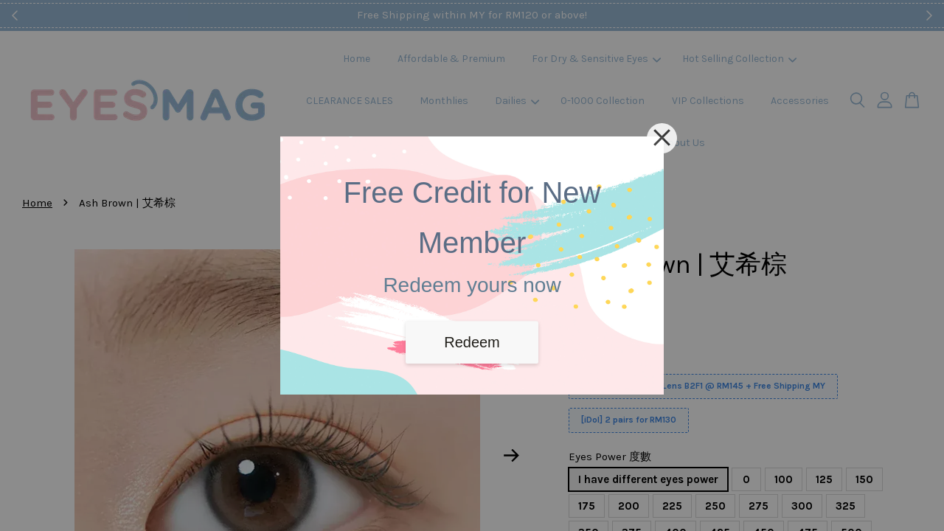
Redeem (472, 342)
